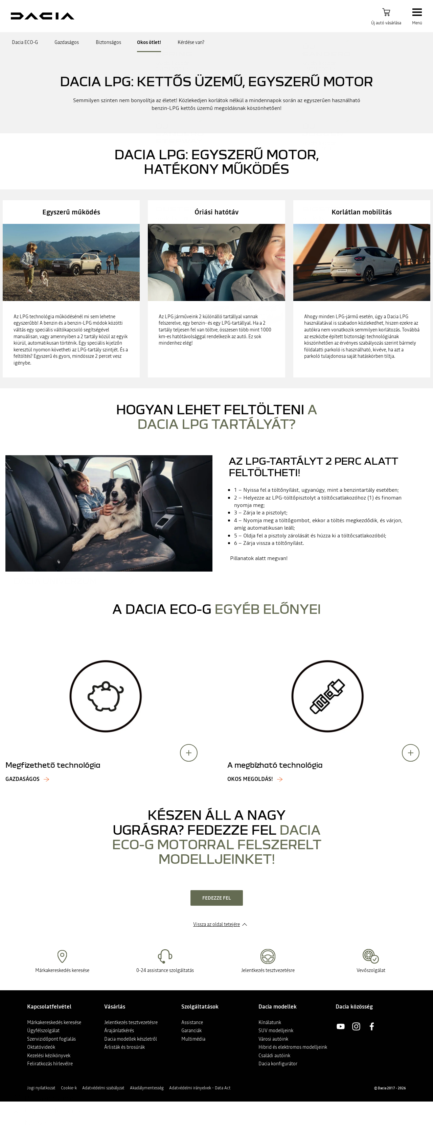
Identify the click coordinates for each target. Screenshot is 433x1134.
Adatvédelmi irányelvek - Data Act (200, 1088)
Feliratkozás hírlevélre (50, 1063)
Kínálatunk (269, 1022)
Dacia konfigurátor (277, 1063)
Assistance (192, 1022)
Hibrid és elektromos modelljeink (292, 1047)
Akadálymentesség (147, 1088)
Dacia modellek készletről (130, 1039)
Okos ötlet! (149, 42)
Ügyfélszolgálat (43, 1030)
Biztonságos (108, 42)
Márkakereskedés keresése (54, 1022)
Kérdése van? (191, 42)
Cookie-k (69, 1088)
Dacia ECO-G (25, 42)
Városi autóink (273, 1039)
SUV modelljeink (275, 1030)
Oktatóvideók (41, 1047)
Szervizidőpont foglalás (51, 1039)
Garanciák (191, 1030)
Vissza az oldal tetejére (216, 924)
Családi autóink (274, 1055)
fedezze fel (216, 898)
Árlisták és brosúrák (124, 1047)
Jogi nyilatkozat (41, 1088)
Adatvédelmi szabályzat (103, 1088)
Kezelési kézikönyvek (48, 1055)
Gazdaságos (66, 42)
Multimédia (193, 1039)
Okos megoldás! (250, 779)
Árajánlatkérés (119, 1030)
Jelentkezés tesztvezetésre (131, 1022)
